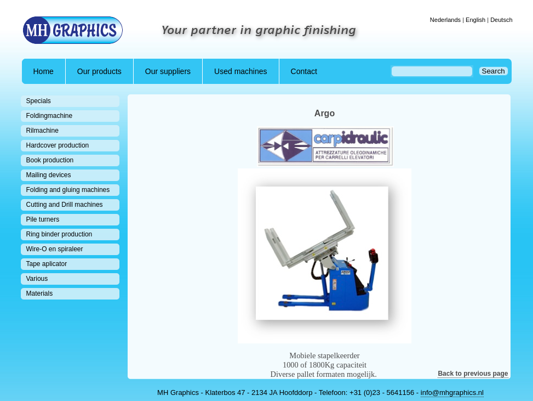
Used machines (240, 71)
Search (493, 71)
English (475, 19)
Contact (304, 71)
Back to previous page (473, 373)
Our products (99, 71)
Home (43, 71)
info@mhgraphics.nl (452, 392)
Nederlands (445, 19)
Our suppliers (168, 71)
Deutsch (501, 19)
